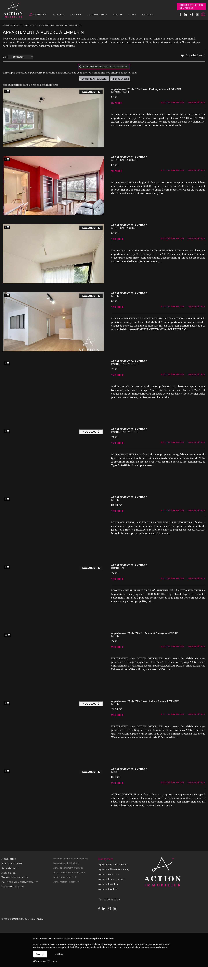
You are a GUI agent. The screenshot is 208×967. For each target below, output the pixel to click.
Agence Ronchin (108, 884)
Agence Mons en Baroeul (113, 864)
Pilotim (40, 919)
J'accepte (40, 954)
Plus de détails (196, 106)
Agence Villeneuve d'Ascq (113, 869)
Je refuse (59, 954)
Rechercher (38, 14)
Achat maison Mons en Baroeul (69, 872)
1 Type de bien (121, 78)
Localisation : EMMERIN (95, 78)
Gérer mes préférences (45, 961)
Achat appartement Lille (65, 877)
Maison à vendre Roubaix (66, 863)
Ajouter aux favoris (172, 106)
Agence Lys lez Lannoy (112, 879)
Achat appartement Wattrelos (68, 868)
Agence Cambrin (108, 889)
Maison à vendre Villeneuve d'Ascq (70, 858)
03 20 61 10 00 (112, 899)
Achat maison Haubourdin (66, 882)
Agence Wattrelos (108, 874)
